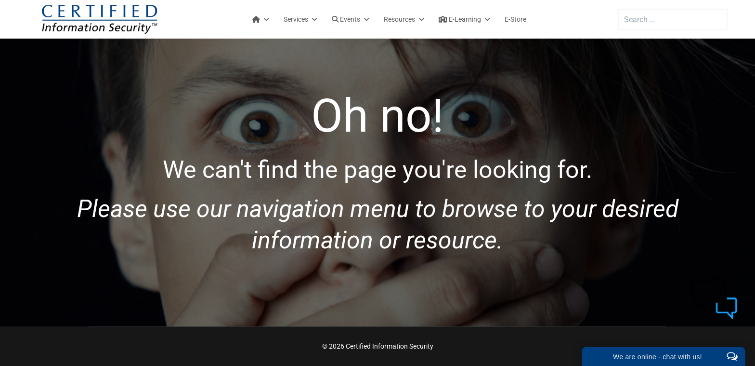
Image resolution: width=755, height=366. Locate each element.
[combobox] (673, 19)
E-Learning (460, 19)
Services (296, 19)
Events (346, 19)
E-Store (515, 19)
